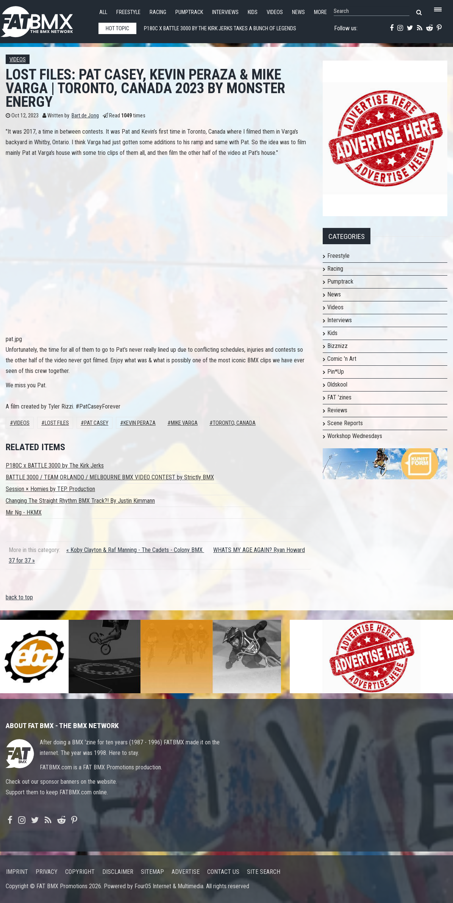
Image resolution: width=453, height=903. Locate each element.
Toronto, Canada (234, 423)
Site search (263, 871)
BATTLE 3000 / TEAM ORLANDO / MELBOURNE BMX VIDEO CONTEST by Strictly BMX (110, 477)
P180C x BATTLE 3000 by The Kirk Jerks (55, 465)
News (298, 12)
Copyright (80, 871)
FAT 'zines (339, 397)
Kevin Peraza (139, 423)
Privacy (47, 871)
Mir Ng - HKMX (24, 512)
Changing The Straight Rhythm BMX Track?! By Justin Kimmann (80, 500)
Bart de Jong (85, 115)
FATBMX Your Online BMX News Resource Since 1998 (45, 19)
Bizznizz (337, 345)
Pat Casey (96, 423)
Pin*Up (335, 371)
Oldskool (337, 384)
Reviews (337, 410)
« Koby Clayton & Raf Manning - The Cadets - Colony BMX (135, 550)
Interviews (225, 12)
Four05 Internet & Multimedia (168, 886)
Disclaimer (117, 871)
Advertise (186, 871)
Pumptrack (189, 12)
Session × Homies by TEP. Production (50, 489)
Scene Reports (345, 423)
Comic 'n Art (341, 358)
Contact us (223, 871)
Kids (253, 12)
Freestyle (128, 12)
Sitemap (152, 871)
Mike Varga (184, 423)
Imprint (17, 871)
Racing (158, 12)
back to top (19, 597)
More (320, 12)
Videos (275, 12)
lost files (57, 423)
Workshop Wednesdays (354, 436)
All (103, 12)
